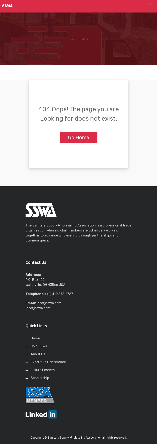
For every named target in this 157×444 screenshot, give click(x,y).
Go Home (78, 137)
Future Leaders (43, 370)
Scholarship (40, 378)
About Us (38, 354)
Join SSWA (39, 346)
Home (72, 39)
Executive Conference (48, 362)
